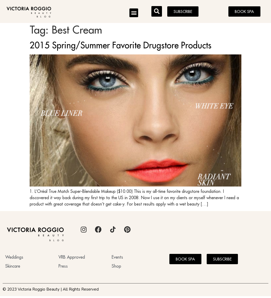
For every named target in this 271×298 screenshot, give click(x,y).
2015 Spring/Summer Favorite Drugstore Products (120, 47)
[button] (133, 12)
